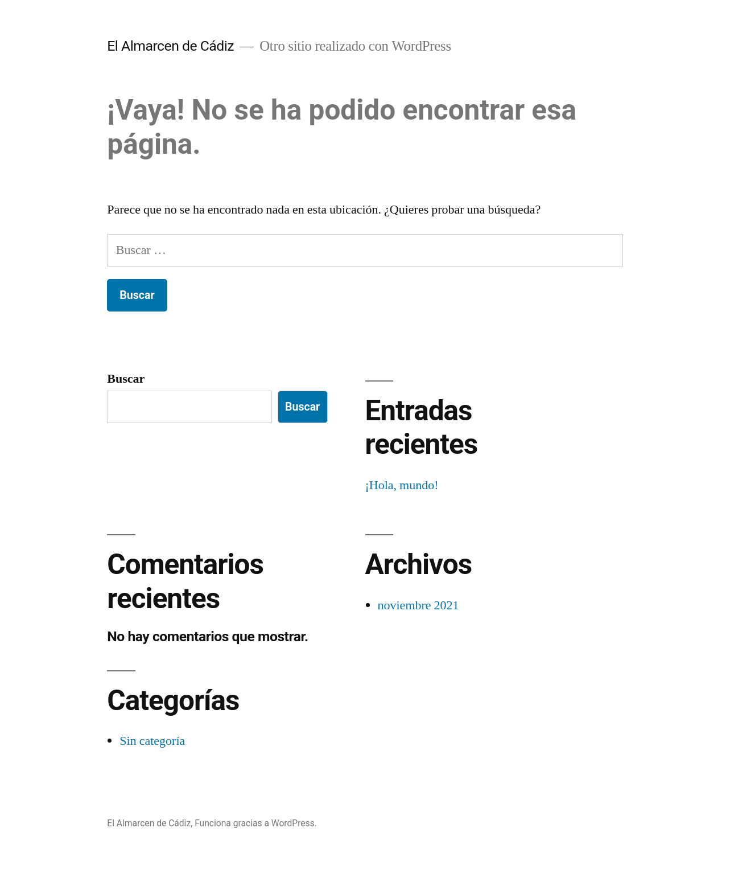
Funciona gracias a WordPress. (256, 823)
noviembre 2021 (418, 605)
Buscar (126, 379)
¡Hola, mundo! (402, 485)
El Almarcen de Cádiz (170, 46)
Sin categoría (152, 741)
